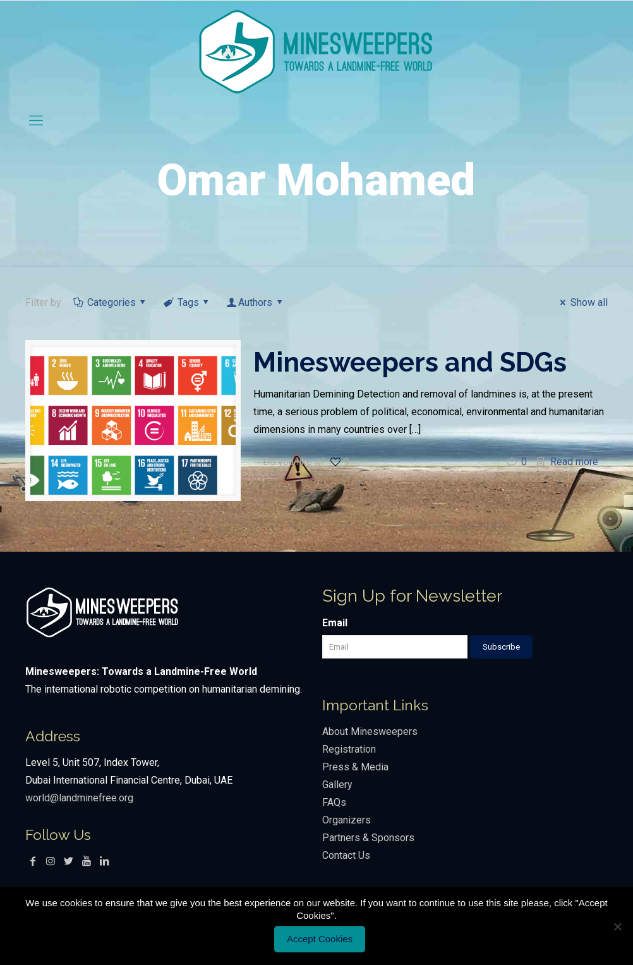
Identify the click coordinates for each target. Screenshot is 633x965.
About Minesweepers (371, 731)
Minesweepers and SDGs (410, 362)
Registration (349, 749)
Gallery (337, 785)
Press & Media (355, 767)
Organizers (346, 820)
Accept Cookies (320, 938)
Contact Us (346, 855)
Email (334, 623)
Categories (110, 302)
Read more (574, 462)
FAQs (334, 802)
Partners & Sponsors (368, 838)
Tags (187, 302)
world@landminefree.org (79, 798)
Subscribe (501, 647)
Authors (255, 302)
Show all (581, 302)
